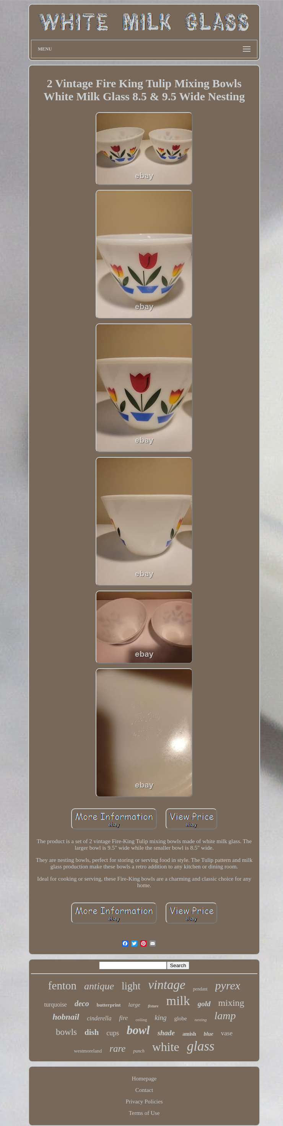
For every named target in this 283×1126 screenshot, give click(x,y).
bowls (66, 1032)
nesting (201, 1019)
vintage (166, 985)
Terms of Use (144, 1113)
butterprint (109, 1005)
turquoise (55, 1004)
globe (180, 1018)
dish (92, 1032)
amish (189, 1034)
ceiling (141, 1019)
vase (227, 1033)
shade (166, 1033)
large (134, 1005)
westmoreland (88, 1051)
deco (82, 1003)
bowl (138, 1030)
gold (204, 1004)
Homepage (144, 1078)
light (131, 986)
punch (138, 1051)
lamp (225, 1016)
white (165, 1047)
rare (117, 1048)
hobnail (65, 1017)
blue (208, 1034)
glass (201, 1046)
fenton (62, 985)
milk (178, 1001)
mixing (231, 1003)
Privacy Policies (144, 1101)
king (160, 1018)
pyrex (228, 985)
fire (123, 1018)
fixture (153, 1006)
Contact (144, 1090)
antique (99, 986)
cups (112, 1033)
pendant (200, 989)
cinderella (99, 1018)
